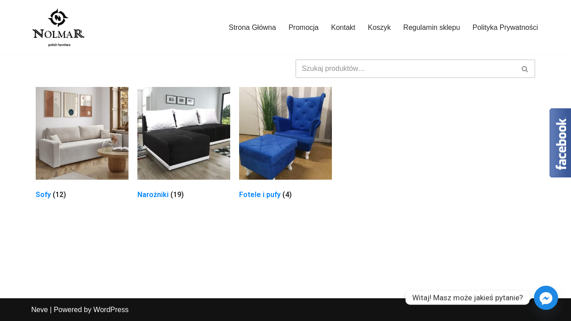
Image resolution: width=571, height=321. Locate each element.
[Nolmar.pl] (58, 27)
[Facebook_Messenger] (546, 298)
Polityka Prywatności (505, 27)
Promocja (304, 27)
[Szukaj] (405, 68)
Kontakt (343, 27)
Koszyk (379, 27)
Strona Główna (252, 27)
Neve (39, 309)
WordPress (110, 309)
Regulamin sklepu (431, 27)
